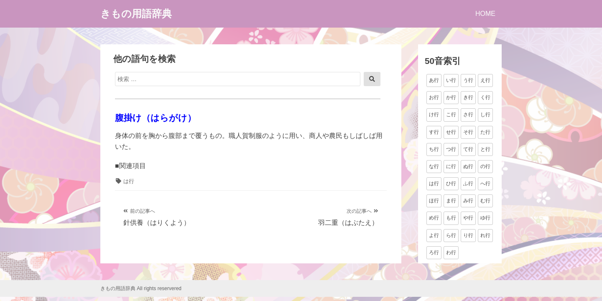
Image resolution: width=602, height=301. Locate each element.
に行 (451, 166)
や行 (468, 218)
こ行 (451, 114)
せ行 (451, 132)
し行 (485, 114)
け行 (434, 114)
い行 (451, 80)
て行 (468, 149)
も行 (451, 218)
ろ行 (434, 252)
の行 (485, 166)
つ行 (451, 149)
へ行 (485, 183)
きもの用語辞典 (136, 13)
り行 (468, 235)
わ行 (451, 252)
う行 (468, 80)
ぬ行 (468, 166)
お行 (434, 97)
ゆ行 (485, 218)
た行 (485, 132)
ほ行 (434, 201)
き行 (468, 97)
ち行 (434, 149)
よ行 (434, 235)
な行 (434, 166)
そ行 (468, 132)
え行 (485, 80)
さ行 (468, 114)
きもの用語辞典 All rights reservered (140, 288)
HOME (485, 13)
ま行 (451, 201)
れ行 (485, 235)
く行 (485, 97)
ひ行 (451, 183)
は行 (128, 181)
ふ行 (468, 183)
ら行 (451, 235)
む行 (485, 201)
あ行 (434, 80)
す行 (434, 132)
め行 (434, 218)
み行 (468, 201)
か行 (451, 97)
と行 (485, 149)
